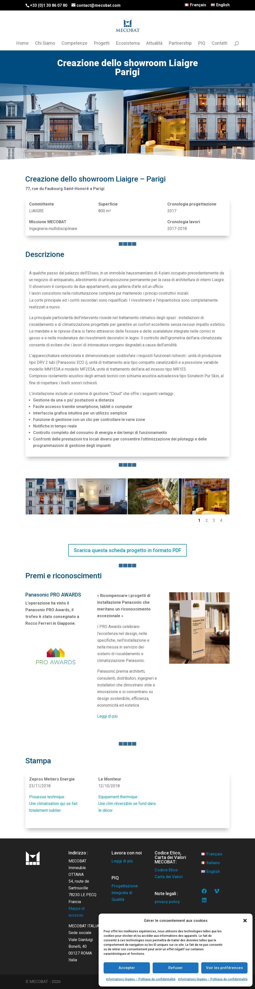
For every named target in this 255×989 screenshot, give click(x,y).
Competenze (74, 43)
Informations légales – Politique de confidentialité (141, 979)
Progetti (102, 43)
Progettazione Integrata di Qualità (125, 893)
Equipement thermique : (118, 796)
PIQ (201, 43)
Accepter (127, 968)
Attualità (154, 43)
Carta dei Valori (169, 876)
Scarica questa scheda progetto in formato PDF (127, 550)
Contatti (219, 43)
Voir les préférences (224, 968)
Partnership (180, 43)
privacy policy (167, 901)
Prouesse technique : (47, 796)
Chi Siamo (45, 43)
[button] (245, 920)
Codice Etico (166, 870)
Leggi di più (107, 716)
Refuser (175, 968)
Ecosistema (128, 43)
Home (22, 43)
